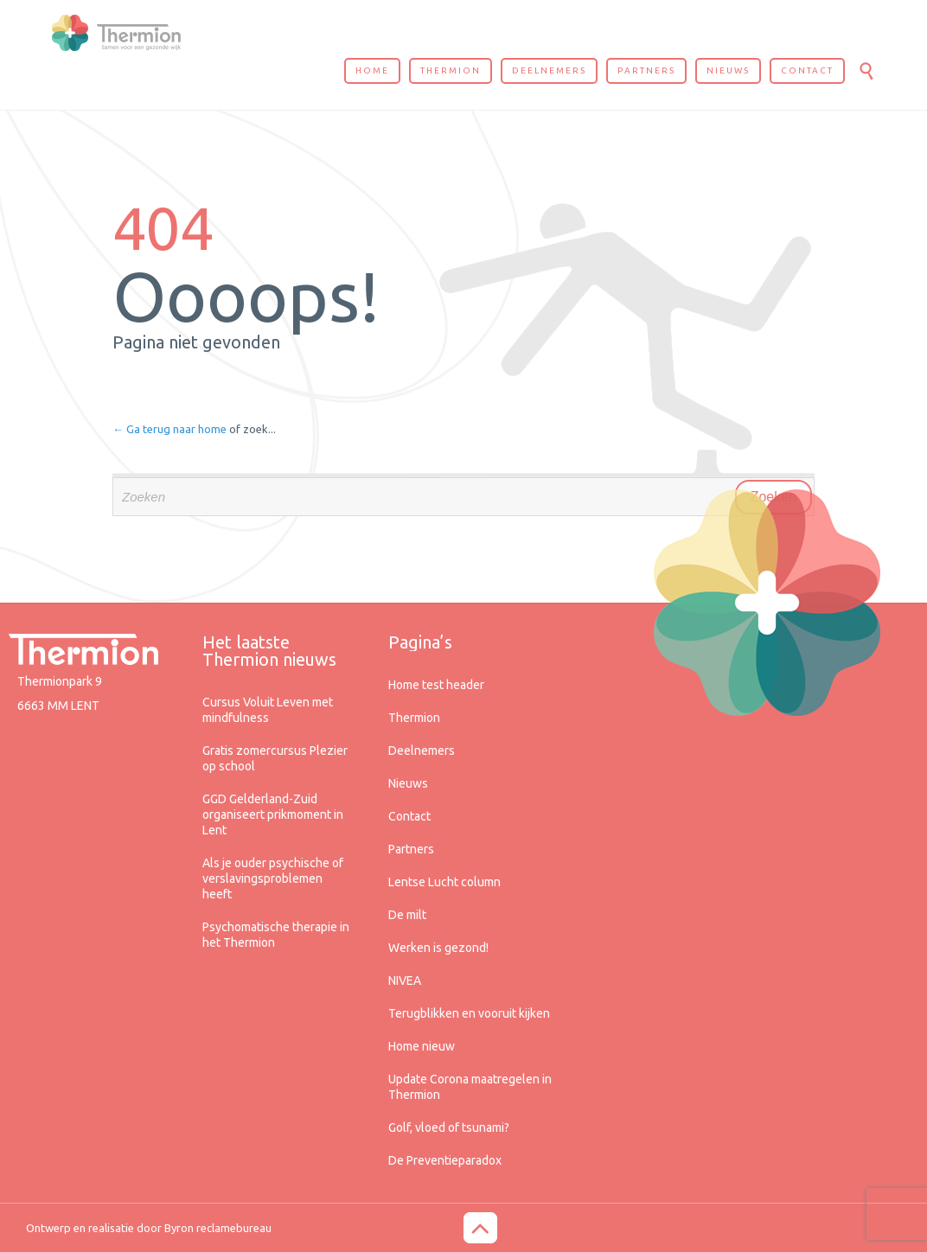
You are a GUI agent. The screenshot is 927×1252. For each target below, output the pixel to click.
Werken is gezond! (438, 948)
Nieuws (408, 783)
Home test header (436, 685)
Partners (411, 849)
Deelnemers (421, 750)
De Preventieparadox (445, 1160)
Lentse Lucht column (444, 882)
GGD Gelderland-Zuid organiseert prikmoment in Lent (272, 814)
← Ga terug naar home (169, 429)
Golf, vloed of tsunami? (448, 1127)
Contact (409, 816)
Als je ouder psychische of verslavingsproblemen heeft (272, 878)
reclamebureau (234, 1228)
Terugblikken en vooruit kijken (469, 1013)
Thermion (414, 718)
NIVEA (404, 980)
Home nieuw (421, 1046)
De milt (407, 915)
